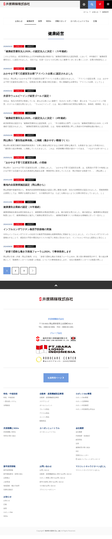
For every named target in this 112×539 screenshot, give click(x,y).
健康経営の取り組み (83, 451)
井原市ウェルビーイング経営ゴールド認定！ (27, 98)
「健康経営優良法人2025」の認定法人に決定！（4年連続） (35, 120)
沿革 (77, 447)
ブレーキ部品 (44, 413)
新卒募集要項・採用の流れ (13, 478)
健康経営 (27, 23)
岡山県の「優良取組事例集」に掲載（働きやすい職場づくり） (37, 142)
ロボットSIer (8, 516)
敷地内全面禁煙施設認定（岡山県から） (25, 187)
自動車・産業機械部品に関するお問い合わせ (56, 478)
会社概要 (80, 432)
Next (32, 272)
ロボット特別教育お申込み (85, 413)
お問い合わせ (46, 470)
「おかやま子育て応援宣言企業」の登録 (25, 164)
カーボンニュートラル (83, 23)
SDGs (48, 23)
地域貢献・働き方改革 (11, 490)
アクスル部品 (44, 417)
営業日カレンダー (82, 459)
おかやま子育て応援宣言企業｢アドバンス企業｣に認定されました (38, 75)
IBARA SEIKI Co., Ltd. (53, 535)
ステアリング (44, 405)
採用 (38, 23)
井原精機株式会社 (19, 4)
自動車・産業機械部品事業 (52, 398)
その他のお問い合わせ (48, 490)
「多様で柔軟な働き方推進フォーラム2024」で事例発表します (37, 253)
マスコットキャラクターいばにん (91, 470)
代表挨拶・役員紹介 (83, 440)
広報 (101, 23)
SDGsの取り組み (9, 440)
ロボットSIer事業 (83, 398)
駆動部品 (43, 425)
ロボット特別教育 (82, 409)
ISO (77, 455)
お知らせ (95, 12)
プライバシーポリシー (48, 493)
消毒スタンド (62, 23)
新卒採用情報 (9, 470)
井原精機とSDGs (11, 432)
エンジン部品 (44, 421)
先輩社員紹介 (8, 493)
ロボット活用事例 (82, 405)
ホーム (85, 12)
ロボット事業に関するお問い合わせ (52, 482)
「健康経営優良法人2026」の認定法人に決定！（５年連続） (36, 53)
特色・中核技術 (10, 398)
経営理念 (79, 443)
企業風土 (6, 482)
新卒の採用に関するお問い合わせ (52, 486)
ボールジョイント (46, 409)
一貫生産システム (9, 405)
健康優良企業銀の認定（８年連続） (22, 209)
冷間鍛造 (6, 409)
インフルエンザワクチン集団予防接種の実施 (27, 231)
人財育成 (6, 486)
